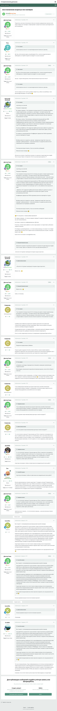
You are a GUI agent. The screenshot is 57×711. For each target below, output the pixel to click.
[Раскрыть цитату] (16, 46)
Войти (40, 694)
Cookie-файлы (30, 707)
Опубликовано (21, 19)
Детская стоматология (20, 14)
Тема (24, 707)
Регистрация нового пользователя (16, 694)
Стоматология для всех (9, 2)
